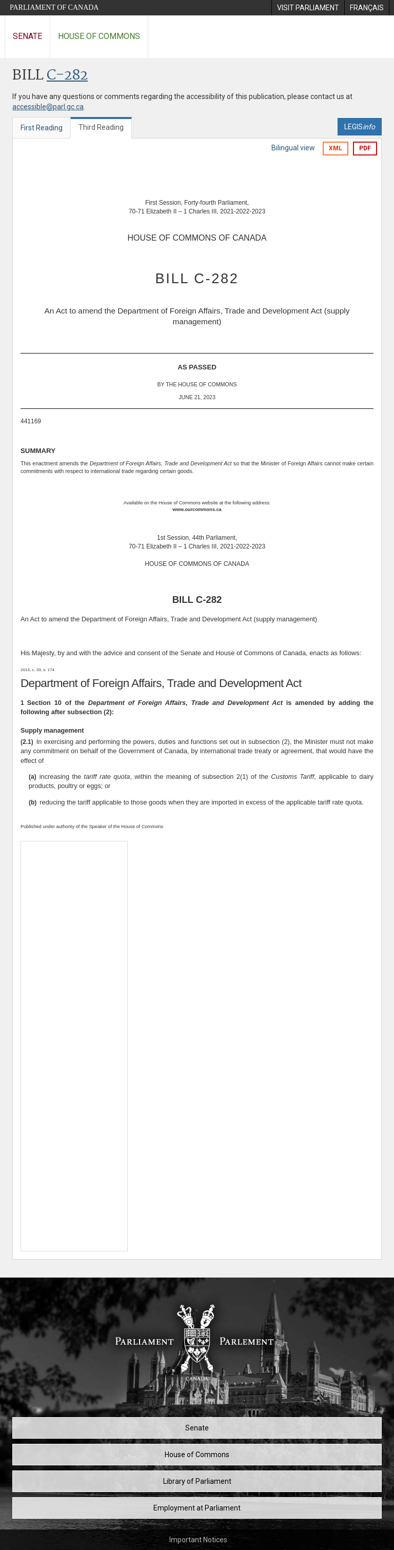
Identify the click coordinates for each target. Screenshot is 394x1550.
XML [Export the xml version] (335, 148)
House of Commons (99, 36)
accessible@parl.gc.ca (48, 107)
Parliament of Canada (54, 7)
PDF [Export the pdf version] (365, 148)
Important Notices (198, 1540)
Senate (27, 36)
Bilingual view (293, 148)
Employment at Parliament (197, 1508)
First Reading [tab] (42, 128)
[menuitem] (307, 7)
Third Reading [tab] (101, 127)
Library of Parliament (197, 1481)
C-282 (67, 75)
